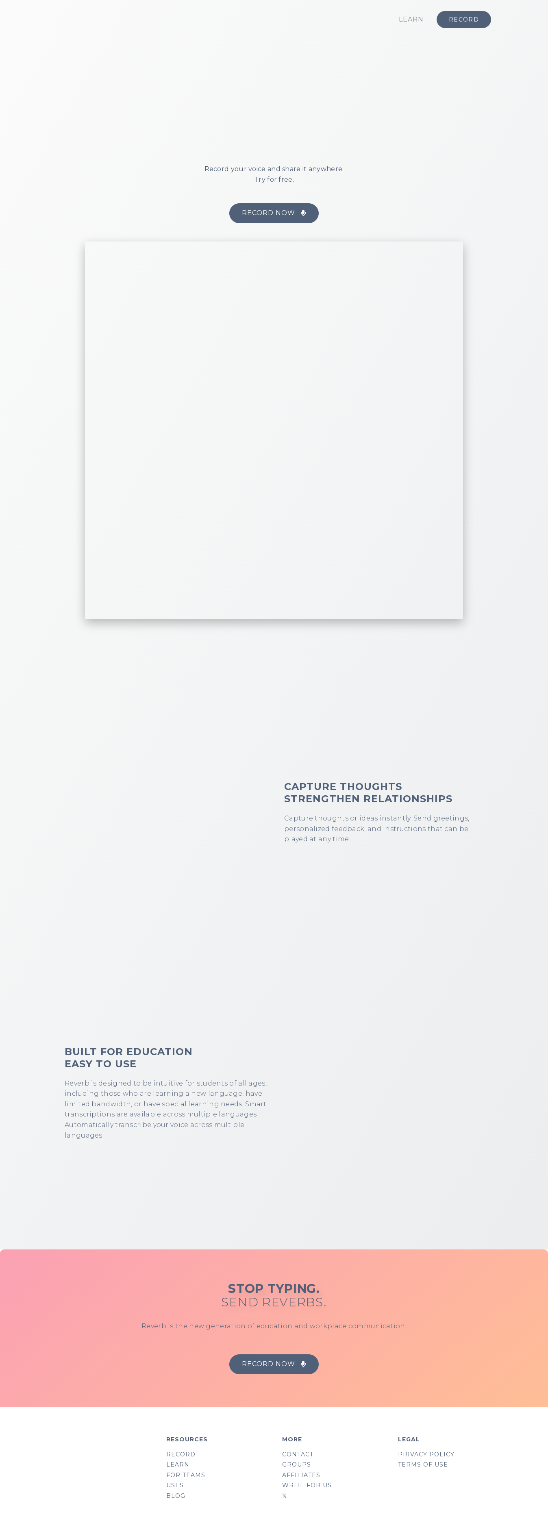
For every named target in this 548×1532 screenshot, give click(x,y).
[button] (274, 213)
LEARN (411, 19)
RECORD (181, 1454)
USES (175, 1487)
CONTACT (297, 1454)
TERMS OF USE (423, 1465)
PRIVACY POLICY (426, 1454)
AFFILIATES (301, 1476)
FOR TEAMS (185, 1476)
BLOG (175, 1498)
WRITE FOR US (307, 1487)
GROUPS (296, 1465)
